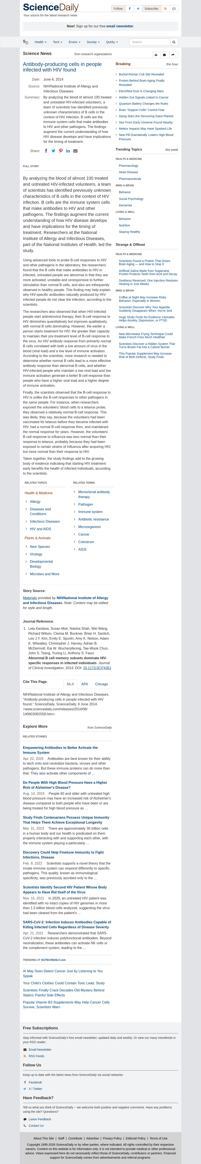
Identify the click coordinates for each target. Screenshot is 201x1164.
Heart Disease (128, 172)
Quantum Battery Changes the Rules (143, 103)
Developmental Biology (41, 564)
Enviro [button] (74, 42)
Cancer (84, 534)
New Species (40, 546)
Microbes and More (44, 574)
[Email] (75, 150)
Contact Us (36, 1125)
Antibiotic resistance (93, 519)
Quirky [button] (112, 42)
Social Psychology (131, 199)
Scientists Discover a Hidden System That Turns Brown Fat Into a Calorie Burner (147, 345)
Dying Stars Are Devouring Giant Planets (146, 116)
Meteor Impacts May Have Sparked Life (145, 128)
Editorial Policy (136, 1138)
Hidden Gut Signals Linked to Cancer (143, 97)
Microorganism (89, 527)
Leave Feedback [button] (40, 1119)
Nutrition (124, 225)
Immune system (90, 512)
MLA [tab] (70, 684)
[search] (174, 42)
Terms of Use (158, 1138)
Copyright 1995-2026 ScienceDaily (50, 1144)
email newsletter (119, 26)
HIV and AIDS (40, 529)
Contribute (75, 1138)
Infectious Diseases (45, 521)
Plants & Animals (38, 538)
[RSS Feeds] (165, 8)
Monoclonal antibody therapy (94, 494)
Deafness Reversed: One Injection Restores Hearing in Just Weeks (148, 282)
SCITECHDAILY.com (53, 959)
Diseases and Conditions (40, 511)
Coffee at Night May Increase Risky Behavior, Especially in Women (142, 299)
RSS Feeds (36, 1056)
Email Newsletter (40, 1049)
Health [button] (41, 42)
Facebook (35, 1082)
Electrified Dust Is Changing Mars (141, 91)
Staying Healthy (129, 232)
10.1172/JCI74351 (97, 668)
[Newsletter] (174, 8)
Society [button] (93, 42)
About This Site (44, 1138)
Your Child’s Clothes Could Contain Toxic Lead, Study (64, 983)
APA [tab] (84, 684)
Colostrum (86, 542)
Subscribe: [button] (152, 8)
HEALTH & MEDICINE (129, 158)
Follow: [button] (118, 8)
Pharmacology (128, 165)
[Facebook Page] (129, 8)
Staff (61, 1138)
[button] (156, 55)
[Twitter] (53, 150)
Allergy (35, 501)
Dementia (125, 205)
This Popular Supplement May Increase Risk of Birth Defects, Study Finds (145, 355)
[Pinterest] (60, 150)
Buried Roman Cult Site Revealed (141, 74)
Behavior (125, 192)
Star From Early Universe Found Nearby (146, 122)
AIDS (82, 549)
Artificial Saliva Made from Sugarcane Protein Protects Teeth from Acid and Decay (148, 272)
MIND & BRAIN (125, 185)
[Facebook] (46, 150)
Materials (30, 598)
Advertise (92, 1138)
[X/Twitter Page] (138, 8)
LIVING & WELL (125, 211)
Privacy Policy (112, 1138)
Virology (36, 554)
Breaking (123, 64)
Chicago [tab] (101, 684)
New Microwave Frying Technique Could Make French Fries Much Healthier (146, 335)
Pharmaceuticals (130, 179)
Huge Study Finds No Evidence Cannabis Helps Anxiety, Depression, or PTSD (147, 318)
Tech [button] (57, 42)
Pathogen (85, 504)
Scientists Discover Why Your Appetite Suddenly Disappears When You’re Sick (145, 308)
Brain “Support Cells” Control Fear (142, 110)
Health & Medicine (39, 493)
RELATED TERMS (84, 482)
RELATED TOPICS (36, 482)
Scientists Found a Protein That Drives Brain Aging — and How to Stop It (144, 262)
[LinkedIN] (68, 150)
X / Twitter (35, 1089)
